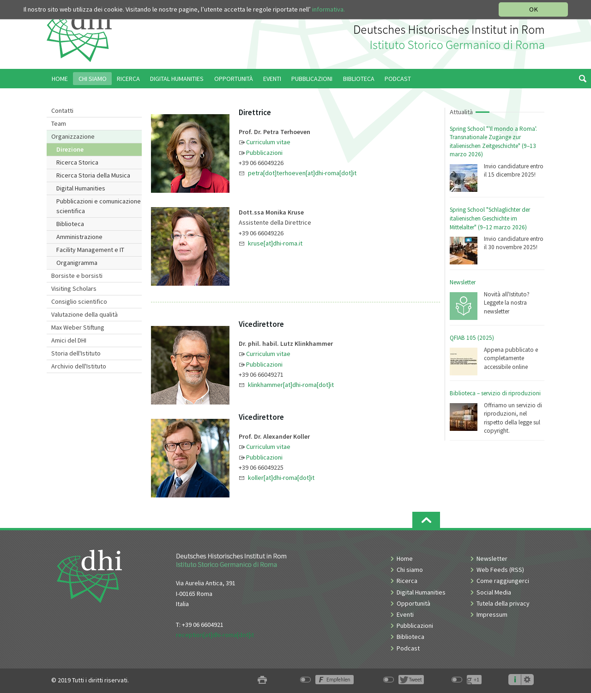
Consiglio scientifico (79, 301)
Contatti (62, 110)
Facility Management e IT (90, 249)
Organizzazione (73, 136)
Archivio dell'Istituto (78, 366)
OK (533, 9)
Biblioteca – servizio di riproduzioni (495, 393)
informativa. (328, 9)
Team (58, 123)
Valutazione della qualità (84, 314)
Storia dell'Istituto (76, 353)
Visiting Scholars (73, 288)
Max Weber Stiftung (77, 327)
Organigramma (76, 262)
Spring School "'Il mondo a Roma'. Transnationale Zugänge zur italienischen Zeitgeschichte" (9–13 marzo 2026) (493, 142)
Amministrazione (79, 237)
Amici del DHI (68, 340)
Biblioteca (70, 224)
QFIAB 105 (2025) (472, 338)
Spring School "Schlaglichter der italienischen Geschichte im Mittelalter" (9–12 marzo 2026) (490, 218)
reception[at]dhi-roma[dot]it (215, 635)
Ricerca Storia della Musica (93, 175)
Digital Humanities (80, 188)
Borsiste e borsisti (77, 275)
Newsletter (463, 282)
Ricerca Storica (77, 162)
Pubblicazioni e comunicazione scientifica (98, 206)
